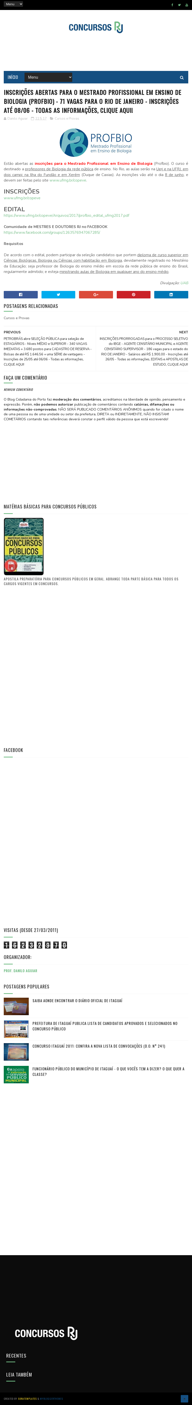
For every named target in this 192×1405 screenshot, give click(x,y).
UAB (184, 282)
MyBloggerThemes (51, 1399)
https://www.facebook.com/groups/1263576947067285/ (52, 232)
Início (13, 77)
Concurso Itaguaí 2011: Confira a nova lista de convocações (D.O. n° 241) (98, 1046)
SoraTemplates (27, 1399)
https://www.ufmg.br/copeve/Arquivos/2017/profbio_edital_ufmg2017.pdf (66, 215)
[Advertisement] (96, 52)
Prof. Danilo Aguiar (20, 970)
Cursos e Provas (67, 118)
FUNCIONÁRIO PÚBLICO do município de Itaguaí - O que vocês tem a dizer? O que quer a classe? (108, 1071)
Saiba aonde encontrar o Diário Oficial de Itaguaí (77, 1000)
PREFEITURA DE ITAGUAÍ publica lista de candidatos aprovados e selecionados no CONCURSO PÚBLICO (105, 1026)
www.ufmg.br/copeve (68, 180)
